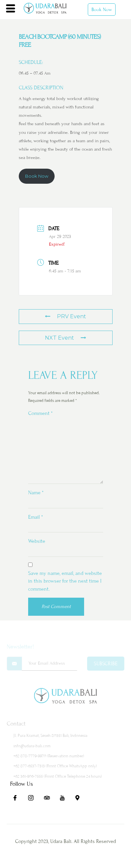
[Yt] (65, 799)
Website (36, 541)
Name (36, 493)
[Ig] (33, 799)
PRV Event (65, 316)
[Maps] (80, 799)
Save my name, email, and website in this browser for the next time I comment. (65, 581)
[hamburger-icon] (10, 9)
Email (35, 517)
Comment (40, 413)
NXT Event (65, 338)
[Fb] (17, 799)
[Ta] (49, 799)
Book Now (101, 9)
